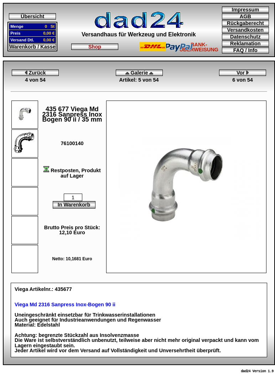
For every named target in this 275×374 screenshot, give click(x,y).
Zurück (35, 73)
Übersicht (32, 16)
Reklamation (245, 43)
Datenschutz (245, 37)
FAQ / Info (245, 50)
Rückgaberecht (245, 23)
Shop (94, 47)
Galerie (139, 73)
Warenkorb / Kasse (33, 47)
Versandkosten (245, 30)
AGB (245, 16)
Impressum (245, 9)
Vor (243, 73)
